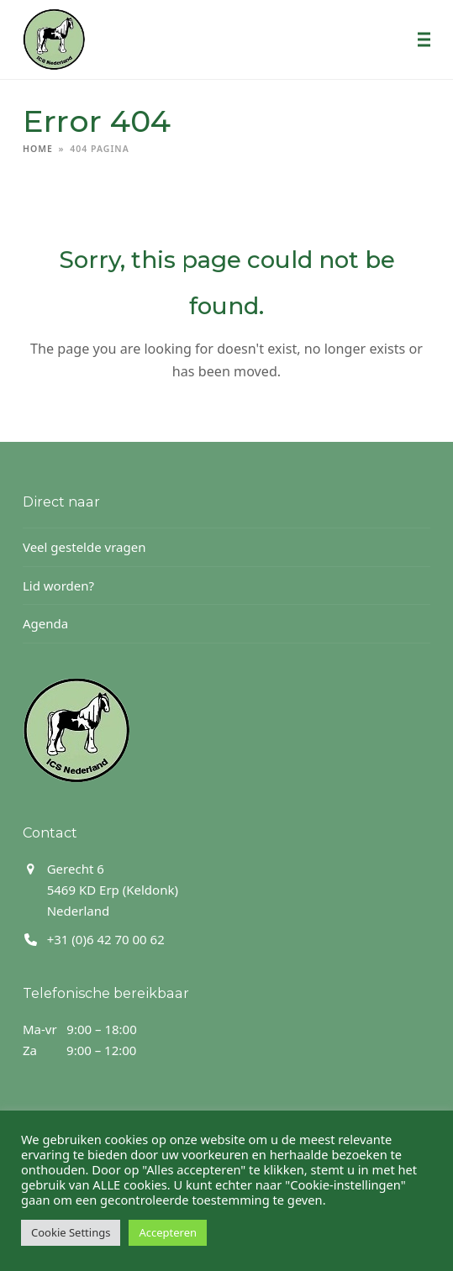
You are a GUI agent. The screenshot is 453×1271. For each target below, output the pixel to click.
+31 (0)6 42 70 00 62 (106, 939)
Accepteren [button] (168, 1232)
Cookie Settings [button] (70, 1232)
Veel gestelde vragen (84, 546)
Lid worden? (58, 585)
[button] (424, 39)
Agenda (45, 623)
